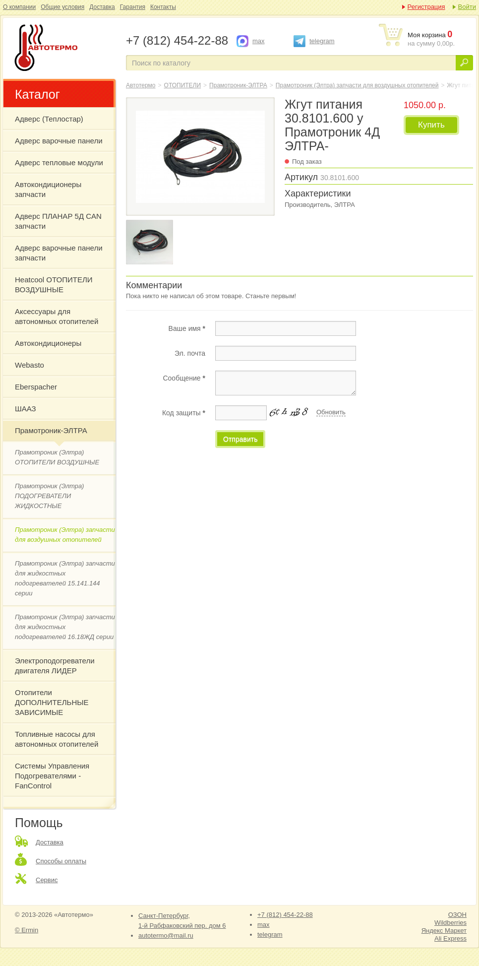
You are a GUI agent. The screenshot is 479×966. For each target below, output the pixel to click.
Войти (467, 6)
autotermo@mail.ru (165, 935)
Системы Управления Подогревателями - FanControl (52, 776)
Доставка (102, 6)
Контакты (163, 6)
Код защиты (183, 413)
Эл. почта (190, 353)
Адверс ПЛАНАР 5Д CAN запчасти (58, 221)
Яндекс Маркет (444, 930)
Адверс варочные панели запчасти (59, 253)
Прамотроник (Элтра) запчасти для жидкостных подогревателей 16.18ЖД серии (65, 627)
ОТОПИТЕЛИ (182, 85)
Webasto (29, 365)
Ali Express (450, 938)
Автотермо (141, 85)
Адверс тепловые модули (59, 162)
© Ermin (26, 930)
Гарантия (132, 6)
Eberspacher (36, 387)
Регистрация (426, 6)
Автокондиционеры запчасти (48, 189)
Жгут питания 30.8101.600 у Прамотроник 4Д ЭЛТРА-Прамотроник (63, 48)
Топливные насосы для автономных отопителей (56, 739)
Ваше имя (187, 328)
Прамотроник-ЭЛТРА (51, 430)
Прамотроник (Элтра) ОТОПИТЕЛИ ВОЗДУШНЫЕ (57, 457)
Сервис (47, 880)
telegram (322, 41)
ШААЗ (25, 408)
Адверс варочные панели (59, 140)
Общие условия (62, 6)
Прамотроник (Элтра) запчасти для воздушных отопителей (65, 534)
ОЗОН (457, 914)
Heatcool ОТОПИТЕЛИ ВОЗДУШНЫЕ (54, 284)
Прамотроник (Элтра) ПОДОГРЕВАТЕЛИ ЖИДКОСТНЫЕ (49, 496)
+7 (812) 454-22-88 (285, 914)
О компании (19, 6)
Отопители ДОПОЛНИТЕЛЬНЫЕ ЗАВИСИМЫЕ (52, 702)
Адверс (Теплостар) (49, 119)
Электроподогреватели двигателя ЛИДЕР (55, 665)
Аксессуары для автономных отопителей (56, 316)
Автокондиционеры (48, 343)
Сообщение (184, 378)
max (258, 41)
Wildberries (450, 922)
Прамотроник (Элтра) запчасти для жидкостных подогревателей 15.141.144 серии (65, 578)
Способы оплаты (61, 861)
